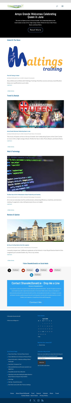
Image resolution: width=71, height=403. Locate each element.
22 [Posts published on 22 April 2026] (43, 331)
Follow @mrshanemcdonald (13, 316)
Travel (57, 393)
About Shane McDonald (22, 393)
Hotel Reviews (27, 247)
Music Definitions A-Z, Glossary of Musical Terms (19, 356)
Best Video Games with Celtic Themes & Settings (19, 384)
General (38, 393)
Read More (35, 30)
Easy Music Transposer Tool (14, 364)
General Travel (27, 133)
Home (12, 393)
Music (32, 133)
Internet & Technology (29, 197)
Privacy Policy (44, 395)
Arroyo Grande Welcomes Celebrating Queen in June (35, 15)
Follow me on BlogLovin (12, 320)
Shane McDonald (12, 78)
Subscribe (41, 362)
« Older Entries (10, 91)
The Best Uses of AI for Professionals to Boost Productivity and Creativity (23, 194)
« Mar (39, 336)
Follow (15, 270)
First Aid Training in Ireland (13, 75)
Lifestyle (45, 393)
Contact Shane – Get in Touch (29, 395)
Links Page (10, 379)
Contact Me (36, 302)
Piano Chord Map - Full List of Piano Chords (18, 354)
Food (32, 393)
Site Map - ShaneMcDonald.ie (15, 382)
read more (9, 85)
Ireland (26, 78)
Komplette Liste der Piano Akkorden (16, 371)
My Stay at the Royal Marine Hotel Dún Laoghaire (18, 245)
